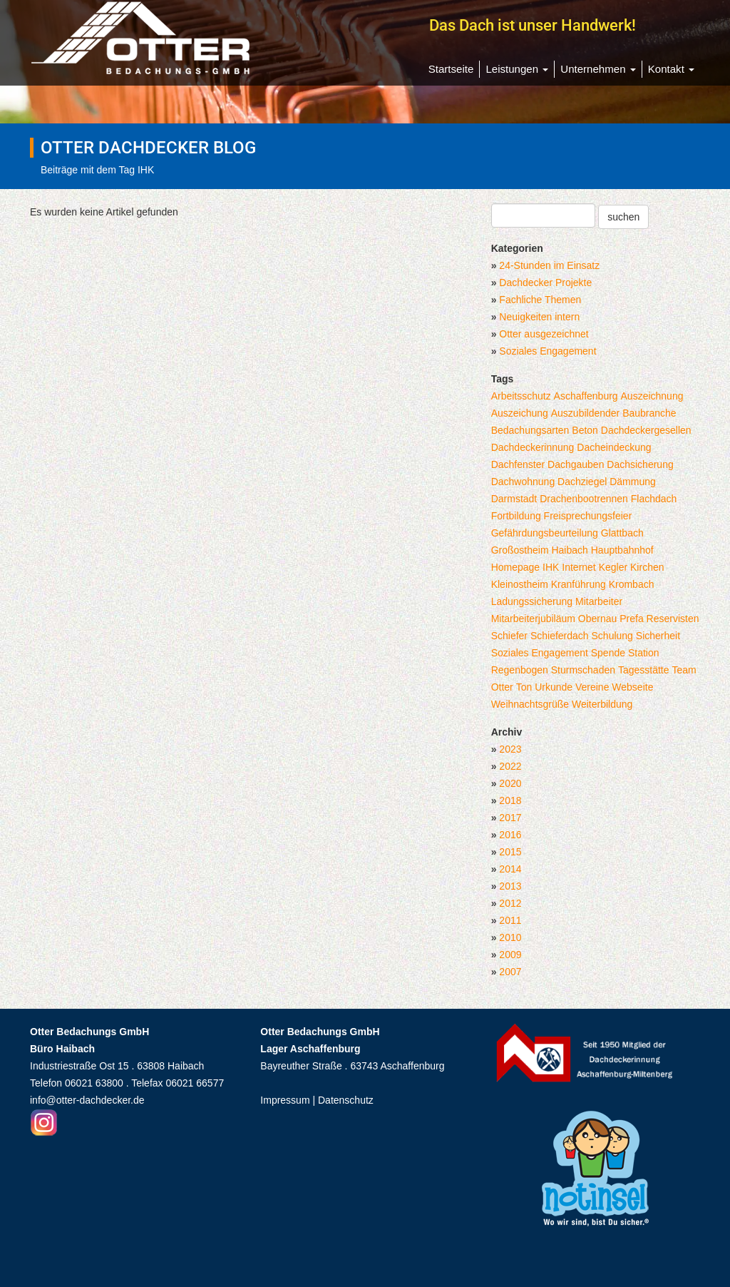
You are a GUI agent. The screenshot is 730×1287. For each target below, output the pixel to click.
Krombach (631, 584)
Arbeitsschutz (521, 396)
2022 (510, 766)
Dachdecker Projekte (545, 282)
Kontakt (671, 69)
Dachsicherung (640, 464)
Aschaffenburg (586, 396)
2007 (510, 971)
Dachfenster (518, 464)
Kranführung (578, 584)
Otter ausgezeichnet (543, 334)
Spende (608, 652)
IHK (551, 567)
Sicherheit (658, 635)
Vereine (592, 687)
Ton (524, 687)
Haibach (569, 550)
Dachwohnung (523, 481)
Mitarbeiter (598, 601)
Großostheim (520, 550)
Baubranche (649, 413)
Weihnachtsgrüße (530, 704)
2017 (510, 817)
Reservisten (673, 618)
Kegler (613, 567)
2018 (510, 800)
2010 (510, 937)
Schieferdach (559, 635)
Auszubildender (585, 413)
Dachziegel (582, 481)
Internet (578, 567)
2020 (510, 783)
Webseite (632, 687)
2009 (510, 954)
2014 (510, 869)
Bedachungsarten (530, 430)
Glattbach (622, 533)
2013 (510, 886)
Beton (585, 430)
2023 (510, 749)
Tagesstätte (643, 670)
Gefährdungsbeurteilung (544, 533)
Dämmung (633, 481)
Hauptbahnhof (622, 550)
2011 (510, 920)
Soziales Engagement (547, 351)
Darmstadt (514, 498)
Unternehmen (597, 69)
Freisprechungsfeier (588, 516)
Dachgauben (576, 464)
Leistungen (516, 69)
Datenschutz (346, 1100)
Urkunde (553, 687)
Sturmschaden (583, 670)
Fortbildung (516, 516)
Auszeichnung (652, 396)
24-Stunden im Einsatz (549, 265)
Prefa (631, 618)
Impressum (284, 1100)
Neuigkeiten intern (539, 316)
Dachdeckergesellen (646, 430)
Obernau (597, 618)
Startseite (451, 69)
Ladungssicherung (531, 601)
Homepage (515, 567)
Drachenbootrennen (584, 498)
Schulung (612, 635)
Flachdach (654, 498)
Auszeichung (519, 413)
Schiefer (509, 635)
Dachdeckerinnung (533, 447)
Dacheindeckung (614, 447)
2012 (510, 903)
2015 (510, 852)
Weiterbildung (602, 704)
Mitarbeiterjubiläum (533, 618)
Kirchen (647, 567)
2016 (510, 834)
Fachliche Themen (540, 299)
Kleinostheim (519, 584)
